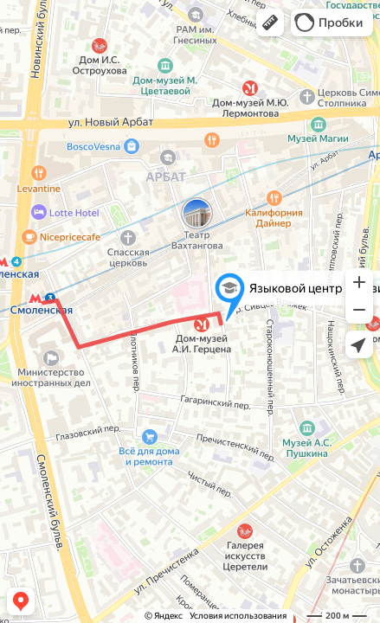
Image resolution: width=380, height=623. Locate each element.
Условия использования (238, 615)
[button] (270, 22)
